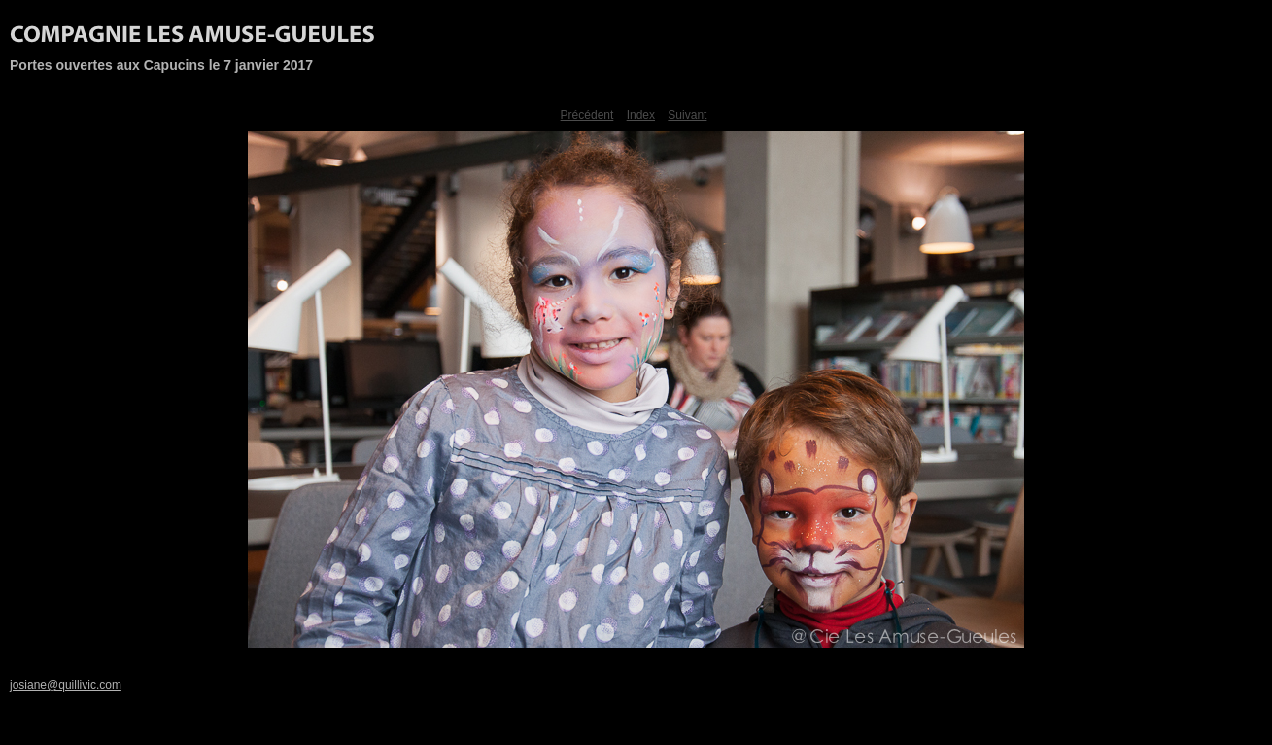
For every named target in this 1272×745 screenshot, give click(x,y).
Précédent (587, 115)
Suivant (687, 115)
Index (641, 115)
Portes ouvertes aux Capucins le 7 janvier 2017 (161, 65)
